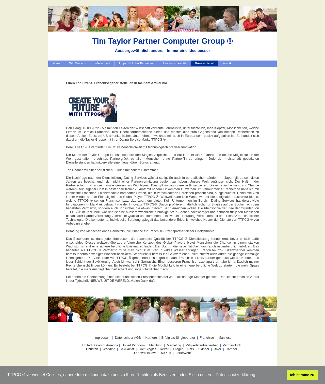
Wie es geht (102, 63)
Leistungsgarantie (174, 63)
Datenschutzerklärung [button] (235, 375)
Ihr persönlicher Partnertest (136, 63)
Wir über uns (77, 63)
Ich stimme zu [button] (302, 375)
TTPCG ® (151, 197)
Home (56, 63)
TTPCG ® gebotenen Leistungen (141, 258)
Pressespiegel (204, 63)
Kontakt (227, 63)
